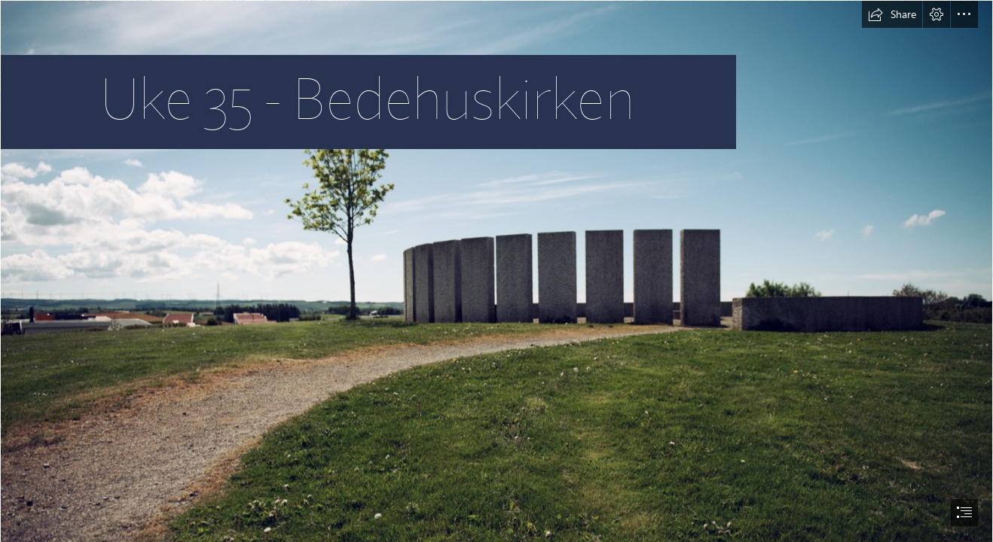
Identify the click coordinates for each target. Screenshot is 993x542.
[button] (892, 14)
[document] (496, 271)
